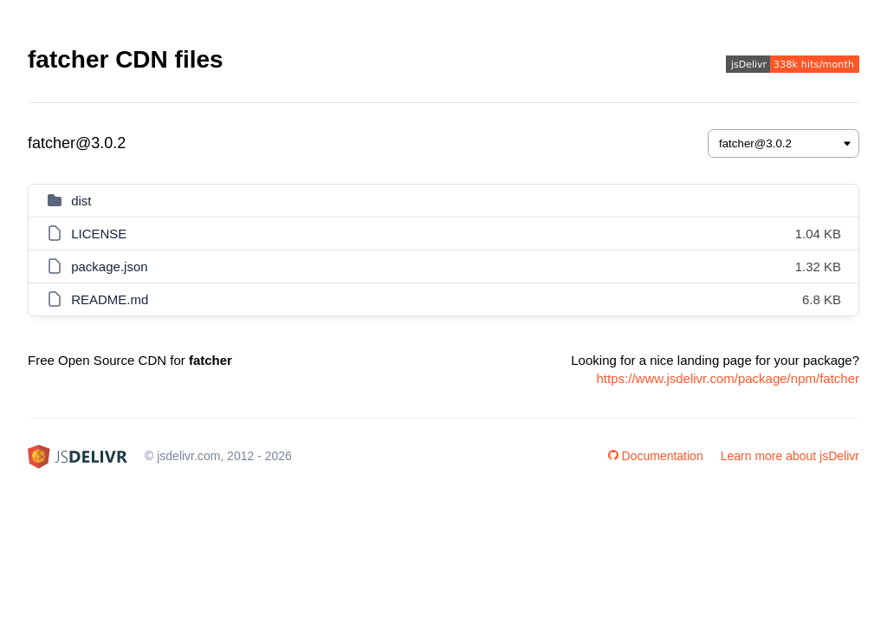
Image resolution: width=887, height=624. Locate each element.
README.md (109, 299)
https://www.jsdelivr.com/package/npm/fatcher (728, 378)
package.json (109, 266)
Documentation (655, 456)
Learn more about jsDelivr (790, 456)
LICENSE (98, 233)
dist (81, 200)
